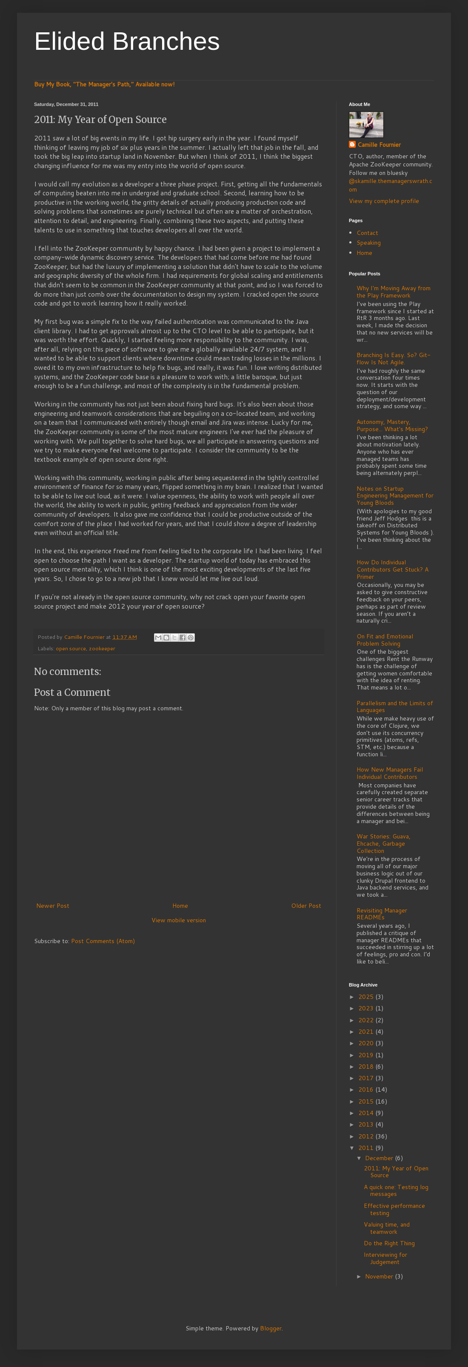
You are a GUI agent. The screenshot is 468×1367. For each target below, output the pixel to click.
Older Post (306, 905)
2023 (366, 1008)
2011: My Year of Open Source (396, 1172)
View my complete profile (384, 201)
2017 (366, 1078)
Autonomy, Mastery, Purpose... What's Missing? (392, 425)
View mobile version (178, 920)
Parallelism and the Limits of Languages (395, 707)
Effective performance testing (394, 1209)
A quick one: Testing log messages (396, 1190)
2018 (366, 1066)
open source (71, 648)
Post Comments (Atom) (103, 941)
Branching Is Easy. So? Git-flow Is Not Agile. (394, 358)
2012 (366, 1136)
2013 (366, 1124)
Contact (367, 233)
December (380, 1158)
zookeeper (102, 648)
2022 (366, 1020)
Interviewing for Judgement (385, 1258)
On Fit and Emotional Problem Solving (385, 640)
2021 (366, 1031)
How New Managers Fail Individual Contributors (390, 773)
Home (180, 905)
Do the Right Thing (389, 1243)
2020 (366, 1043)
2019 (366, 1055)
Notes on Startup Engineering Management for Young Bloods (395, 495)
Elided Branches (127, 41)
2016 (366, 1089)
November (380, 1276)
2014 (366, 1113)
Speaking (369, 242)
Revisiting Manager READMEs (382, 914)
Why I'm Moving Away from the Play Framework (394, 292)
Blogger (271, 1328)
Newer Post (52, 905)
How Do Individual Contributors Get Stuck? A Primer (392, 569)
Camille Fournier (379, 145)
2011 (366, 1148)
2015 (366, 1101)
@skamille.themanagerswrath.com (390, 185)
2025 (366, 996)
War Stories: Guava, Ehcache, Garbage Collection (384, 843)
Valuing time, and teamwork (387, 1228)
